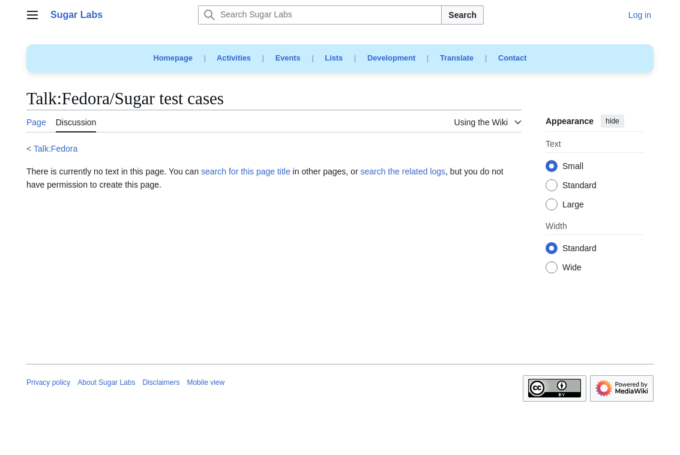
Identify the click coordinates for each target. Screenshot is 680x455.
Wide (572, 268)
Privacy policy (48, 382)
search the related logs (402, 171)
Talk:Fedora (55, 148)
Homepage (172, 57)
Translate (457, 57)
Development (391, 57)
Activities (234, 57)
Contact (512, 57)
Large (573, 205)
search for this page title (245, 171)
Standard (579, 186)
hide (612, 121)
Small (572, 166)
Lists (334, 57)
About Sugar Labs (106, 382)
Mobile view (205, 382)
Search (462, 15)
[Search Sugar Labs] (320, 15)
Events (288, 57)
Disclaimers (160, 382)
